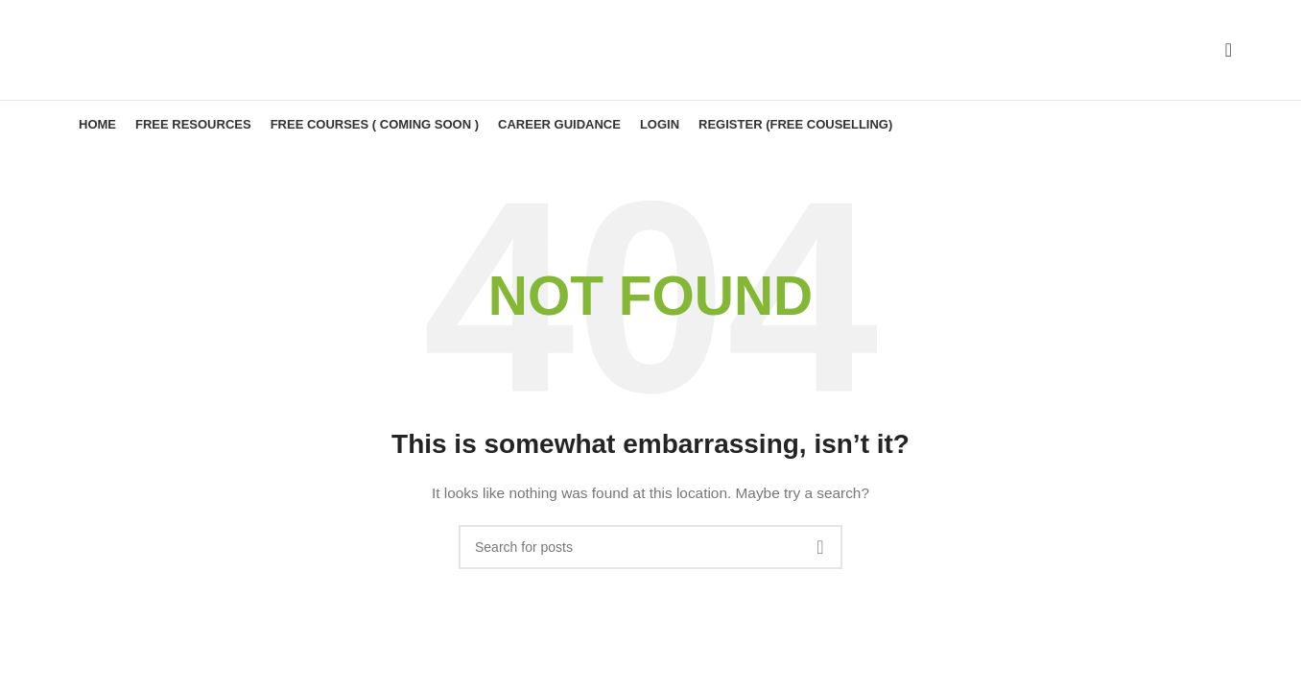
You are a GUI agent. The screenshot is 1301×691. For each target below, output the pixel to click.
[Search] (1222, 50)
